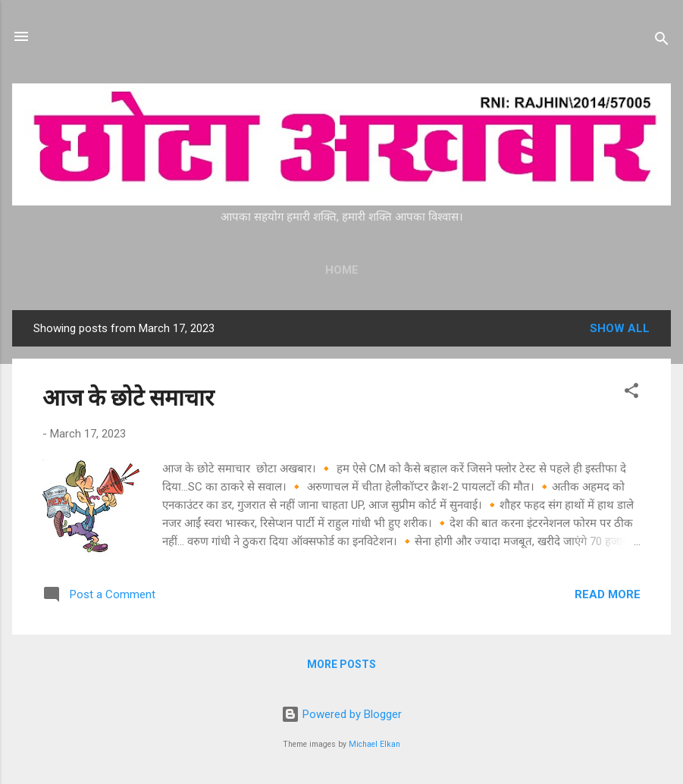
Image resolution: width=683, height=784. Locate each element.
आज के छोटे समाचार (128, 397)
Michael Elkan (374, 744)
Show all (620, 328)
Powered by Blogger (341, 714)
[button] (631, 393)
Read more (608, 594)
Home (342, 270)
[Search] (662, 41)
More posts (341, 664)
